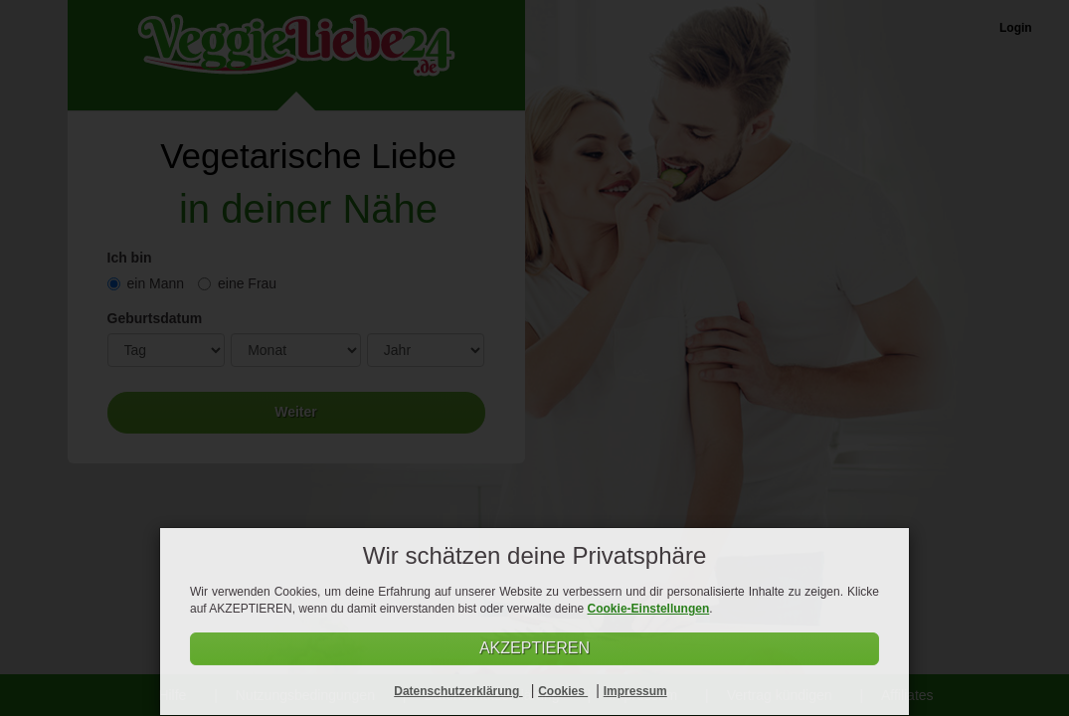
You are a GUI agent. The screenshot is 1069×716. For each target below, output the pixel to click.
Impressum (635, 691)
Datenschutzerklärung (458, 691)
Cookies (563, 691)
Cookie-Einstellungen (649, 609)
